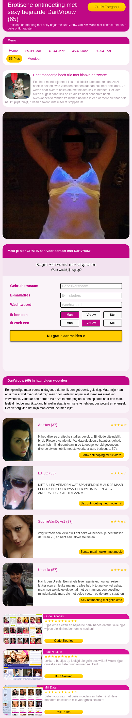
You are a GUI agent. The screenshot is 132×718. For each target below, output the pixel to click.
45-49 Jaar (80, 51)
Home (13, 50)
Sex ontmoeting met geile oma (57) (101, 600)
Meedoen (34, 59)
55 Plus (14, 59)
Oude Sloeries (63, 640)
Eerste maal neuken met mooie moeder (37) (101, 552)
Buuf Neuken (63, 676)
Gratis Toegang (107, 7)
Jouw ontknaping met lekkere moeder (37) (101, 455)
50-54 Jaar (103, 51)
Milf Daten (64, 712)
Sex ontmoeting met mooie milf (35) (102, 504)
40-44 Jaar (56, 51)
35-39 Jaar (33, 51)
